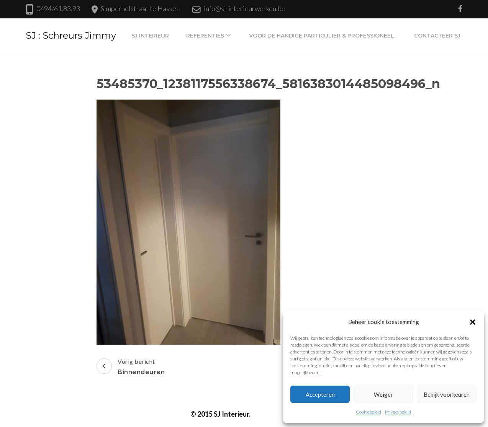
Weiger (383, 394)
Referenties (205, 35)
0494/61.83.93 (58, 8)
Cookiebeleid (368, 412)
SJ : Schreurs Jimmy (71, 35)
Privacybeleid (398, 412)
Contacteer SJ (437, 35)
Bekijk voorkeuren (447, 394)
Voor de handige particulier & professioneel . (323, 35)
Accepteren (320, 394)
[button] (473, 322)
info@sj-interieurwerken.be (244, 8)
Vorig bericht (131, 368)
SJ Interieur (150, 35)
